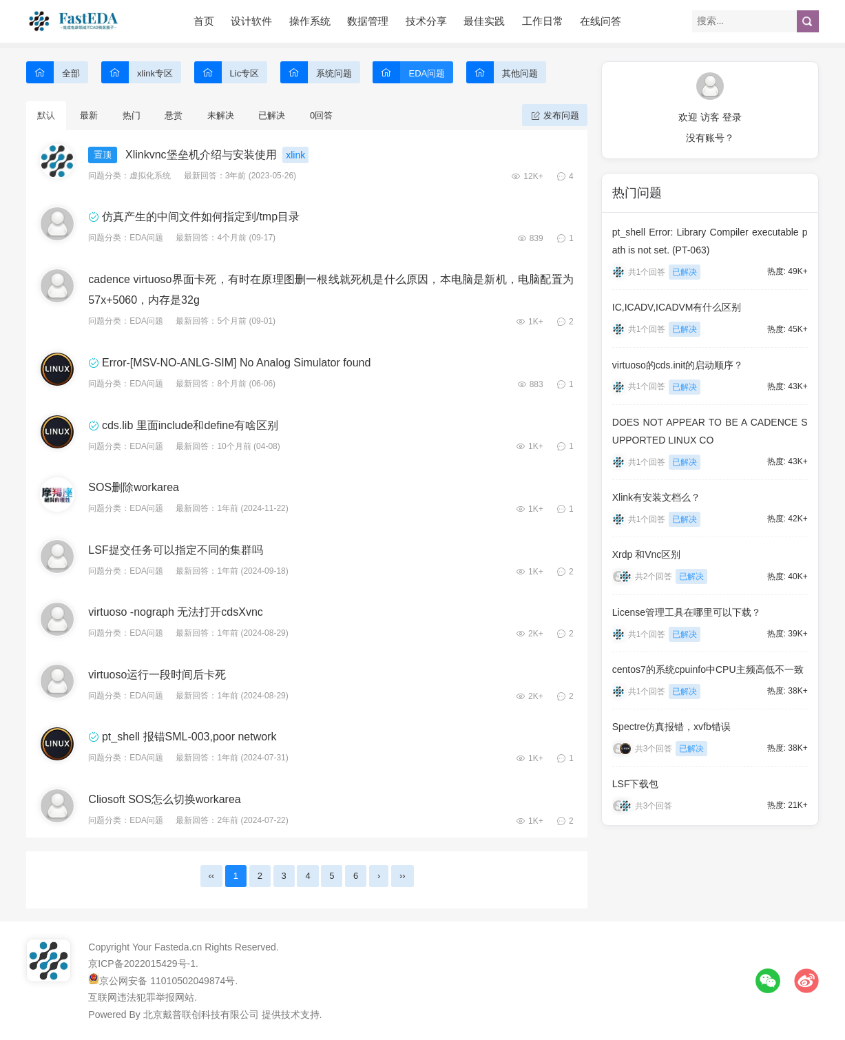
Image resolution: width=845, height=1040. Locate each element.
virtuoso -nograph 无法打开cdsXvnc (175, 612)
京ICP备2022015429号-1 (142, 963)
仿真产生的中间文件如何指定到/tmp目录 (201, 216)
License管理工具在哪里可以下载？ (686, 612)
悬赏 (173, 115)
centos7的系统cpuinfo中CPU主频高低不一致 (708, 669)
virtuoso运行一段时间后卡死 (157, 674)
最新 (89, 115)
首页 (204, 21)
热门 (131, 115)
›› (402, 876)
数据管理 (367, 21)
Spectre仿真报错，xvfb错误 (671, 726)
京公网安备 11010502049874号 (167, 980)
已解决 (271, 115)
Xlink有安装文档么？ (656, 497)
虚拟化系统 (150, 175)
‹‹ (212, 876)
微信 (767, 980)
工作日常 (542, 21)
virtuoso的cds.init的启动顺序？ (678, 365)
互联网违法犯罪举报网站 (141, 997)
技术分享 (426, 21)
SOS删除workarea (133, 487)
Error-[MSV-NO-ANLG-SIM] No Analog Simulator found (236, 362)
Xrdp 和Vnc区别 (646, 554)
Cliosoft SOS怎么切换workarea (164, 799)
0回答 (321, 115)
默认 (46, 115)
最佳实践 (484, 21)
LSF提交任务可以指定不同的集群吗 (175, 550)
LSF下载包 (635, 783)
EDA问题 (146, 237)
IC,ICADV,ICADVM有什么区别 (677, 307)
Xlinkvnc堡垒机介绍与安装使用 (201, 154)
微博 (806, 980)
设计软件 (251, 21)
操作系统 (310, 21)
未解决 (220, 115)
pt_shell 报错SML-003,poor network (189, 736)
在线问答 (600, 21)
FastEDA (74, 21)
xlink (295, 154)
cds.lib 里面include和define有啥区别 (190, 425)
